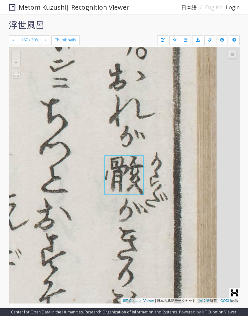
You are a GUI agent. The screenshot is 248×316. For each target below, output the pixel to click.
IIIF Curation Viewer (138, 301)
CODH (225, 301)
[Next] (45, 40)
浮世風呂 (27, 25)
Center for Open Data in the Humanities (47, 312)
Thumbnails (65, 40)
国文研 (204, 301)
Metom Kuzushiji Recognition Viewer (69, 7)
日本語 (189, 7)
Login (233, 7)
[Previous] (13, 40)
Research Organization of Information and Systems (131, 312)
